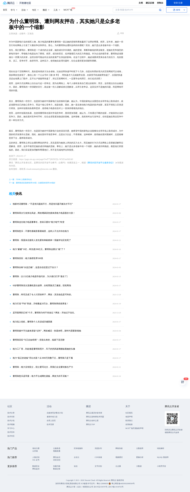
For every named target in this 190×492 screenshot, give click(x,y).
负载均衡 (56, 466)
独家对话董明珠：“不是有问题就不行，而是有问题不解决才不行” (43, 204)
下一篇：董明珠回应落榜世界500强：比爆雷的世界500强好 (32, 183)
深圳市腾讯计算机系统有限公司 (67, 483)
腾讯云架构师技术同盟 (95, 417)
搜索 (160, 10)
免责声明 (129, 417)
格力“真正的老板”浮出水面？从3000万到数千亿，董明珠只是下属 (43, 358)
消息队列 (98, 448)
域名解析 (160, 448)
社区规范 (129, 413)
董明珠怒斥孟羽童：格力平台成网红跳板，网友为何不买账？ (41, 376)
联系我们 (129, 421)
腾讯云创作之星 (92, 421)
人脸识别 (35, 457)
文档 (141, 3)
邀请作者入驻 (52, 417)
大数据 (139, 466)
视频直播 (56, 451)
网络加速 (119, 448)
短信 (75, 466)
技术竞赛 (50, 424)
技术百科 (11, 432)
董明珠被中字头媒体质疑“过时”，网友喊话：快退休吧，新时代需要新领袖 (47, 331)
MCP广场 (68, 9)
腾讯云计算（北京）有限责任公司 (79, 487)
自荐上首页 (51, 421)
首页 (5, 10)
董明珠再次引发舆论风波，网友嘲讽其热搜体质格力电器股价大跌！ (44, 213)
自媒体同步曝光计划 (55, 413)
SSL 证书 (35, 460)
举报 (120, 33)
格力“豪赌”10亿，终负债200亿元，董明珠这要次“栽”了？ (39, 249)
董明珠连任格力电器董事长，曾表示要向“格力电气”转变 (38, 222)
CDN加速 (98, 457)
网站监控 (35, 469)
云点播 (118, 466)
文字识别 (98, 466)
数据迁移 (56, 469)
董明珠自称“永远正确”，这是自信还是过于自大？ (35, 267)
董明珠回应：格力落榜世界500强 (28, 258)
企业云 (76, 457)
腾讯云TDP (90, 424)
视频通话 (119, 457)
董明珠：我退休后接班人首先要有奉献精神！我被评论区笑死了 (42, 240)
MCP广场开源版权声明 (134, 428)
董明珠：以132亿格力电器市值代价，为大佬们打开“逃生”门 (40, 276)
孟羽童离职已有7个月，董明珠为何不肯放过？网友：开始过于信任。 (44, 313)
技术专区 (11, 436)
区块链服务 (78, 448)
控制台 (160, 3)
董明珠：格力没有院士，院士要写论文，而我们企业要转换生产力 (43, 367)
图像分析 (139, 457)
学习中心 (11, 428)
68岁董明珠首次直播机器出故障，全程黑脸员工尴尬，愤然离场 (42, 285)
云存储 (35, 451)
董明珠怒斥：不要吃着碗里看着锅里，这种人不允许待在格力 (41, 231)
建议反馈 (150, 3)
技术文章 (11, 413)
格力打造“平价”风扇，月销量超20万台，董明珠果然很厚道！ (41, 304)
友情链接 (129, 424)
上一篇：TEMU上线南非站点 (20, 179)
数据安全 (35, 466)
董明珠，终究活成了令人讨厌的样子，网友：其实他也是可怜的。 (43, 294)
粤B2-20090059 (103, 483)
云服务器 (56, 448)
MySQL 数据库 (163, 457)
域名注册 (35, 448)
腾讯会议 (56, 457)
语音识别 (56, 460)
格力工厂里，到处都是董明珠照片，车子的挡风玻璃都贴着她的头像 (44, 349)
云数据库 (139, 448)
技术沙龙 (11, 421)
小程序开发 (161, 466)
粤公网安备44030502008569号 (123, 483)
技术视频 (11, 424)
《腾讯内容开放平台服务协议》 (100, 163)
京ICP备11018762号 (116, 487)
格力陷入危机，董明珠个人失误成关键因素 (32, 322)
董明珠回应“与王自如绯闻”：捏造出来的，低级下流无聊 (38, 340)
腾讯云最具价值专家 (94, 413)
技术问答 (11, 417)
